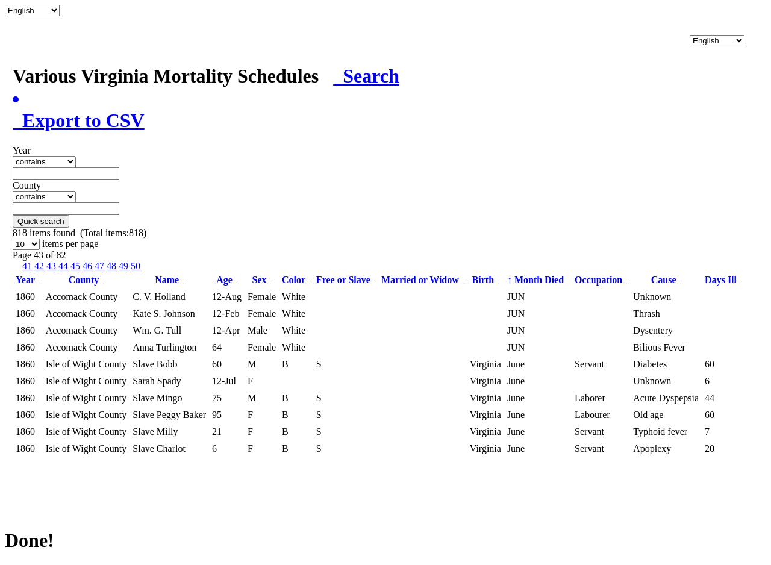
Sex (262, 280)
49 (123, 266)
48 (111, 266)
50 (135, 266)
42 (39, 266)
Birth (485, 280)
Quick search (40, 221)
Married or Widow (422, 280)
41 (27, 266)
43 (51, 266)
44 (63, 266)
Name (169, 280)
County (86, 280)
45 (75, 266)
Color (296, 280)
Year (28, 280)
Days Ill (723, 280)
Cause (666, 280)
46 (87, 266)
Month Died (538, 280)
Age (226, 280)
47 (99, 266)
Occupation (601, 280)
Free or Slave (345, 280)
